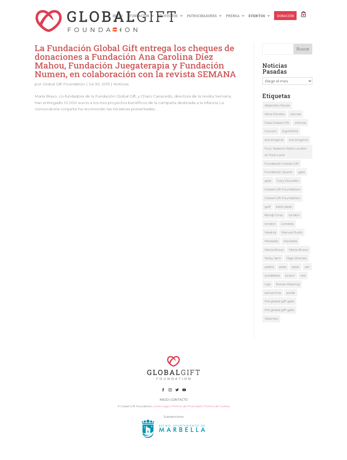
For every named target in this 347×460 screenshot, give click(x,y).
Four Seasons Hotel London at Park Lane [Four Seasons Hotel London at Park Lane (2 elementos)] (286, 151)
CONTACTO (179, 399)
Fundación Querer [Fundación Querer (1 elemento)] (279, 172)
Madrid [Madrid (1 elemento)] (270, 232)
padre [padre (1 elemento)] (269, 267)
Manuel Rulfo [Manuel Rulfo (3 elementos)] (291, 232)
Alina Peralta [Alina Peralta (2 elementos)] (275, 114)
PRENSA (233, 16)
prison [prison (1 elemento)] (290, 275)
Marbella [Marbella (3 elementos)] (271, 241)
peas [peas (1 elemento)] (282, 267)
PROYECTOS (168, 16)
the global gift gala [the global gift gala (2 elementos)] (279, 310)
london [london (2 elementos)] (294, 215)
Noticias (120, 84)
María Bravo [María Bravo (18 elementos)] (274, 250)
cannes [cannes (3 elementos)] (295, 114)
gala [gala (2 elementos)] (301, 172)
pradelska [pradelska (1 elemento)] (272, 275)
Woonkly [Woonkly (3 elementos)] (271, 318)
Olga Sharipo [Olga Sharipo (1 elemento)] (296, 258)
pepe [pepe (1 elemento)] (295, 267)
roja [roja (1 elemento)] (268, 284)
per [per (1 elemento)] (307, 267)
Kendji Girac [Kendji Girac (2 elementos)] (274, 215)
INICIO (118, 16)
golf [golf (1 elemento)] (268, 207)
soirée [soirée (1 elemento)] (290, 293)
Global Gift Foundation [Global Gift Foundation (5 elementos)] (282, 198)
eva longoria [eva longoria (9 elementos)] (274, 140)
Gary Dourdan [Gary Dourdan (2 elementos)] (288, 181)
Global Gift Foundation (64, 84)
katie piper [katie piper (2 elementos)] (284, 207)
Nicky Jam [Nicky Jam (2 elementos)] (273, 258)
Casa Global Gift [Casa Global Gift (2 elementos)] (277, 123)
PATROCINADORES (202, 16)
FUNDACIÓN (139, 16)
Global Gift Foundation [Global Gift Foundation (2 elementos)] (282, 189)
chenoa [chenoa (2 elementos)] (300, 123)
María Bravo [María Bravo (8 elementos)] (298, 250)
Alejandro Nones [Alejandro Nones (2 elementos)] (277, 105)
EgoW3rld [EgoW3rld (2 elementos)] (290, 131)
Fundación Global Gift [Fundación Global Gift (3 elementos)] (282, 163)
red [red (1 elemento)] (303, 275)
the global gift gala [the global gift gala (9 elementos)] (279, 301)
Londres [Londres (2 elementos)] (287, 224)
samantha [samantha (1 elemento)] (273, 293)
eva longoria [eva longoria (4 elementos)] (298, 140)
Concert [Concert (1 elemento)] (271, 131)
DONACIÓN (285, 16)
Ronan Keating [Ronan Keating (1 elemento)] (288, 284)
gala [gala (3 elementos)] (268, 181)
